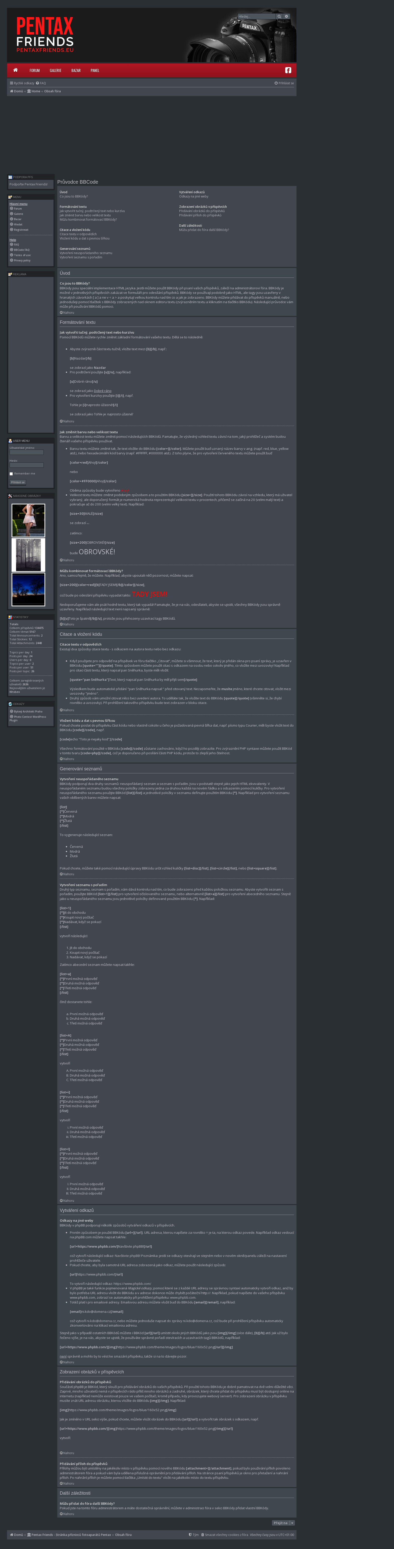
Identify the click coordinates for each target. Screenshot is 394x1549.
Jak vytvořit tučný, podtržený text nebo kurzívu (92, 211)
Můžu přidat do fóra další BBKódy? (204, 230)
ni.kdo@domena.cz (101, 1321)
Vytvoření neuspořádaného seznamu (86, 253)
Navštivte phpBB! (127, 1255)
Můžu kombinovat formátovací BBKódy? (88, 219)
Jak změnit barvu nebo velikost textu (85, 215)
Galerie (55, 70)
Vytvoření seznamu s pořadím (81, 257)
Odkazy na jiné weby (193, 196)
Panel (95, 70)
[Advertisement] (152, 134)
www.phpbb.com (182, 1297)
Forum (35, 70)
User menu (19, 440)
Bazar (76, 70)
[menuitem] (40, 83)
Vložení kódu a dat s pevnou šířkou (85, 238)
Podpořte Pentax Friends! (28, 184)
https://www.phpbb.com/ (132, 1283)
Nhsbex (15, 692)
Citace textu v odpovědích (78, 234)
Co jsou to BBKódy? (74, 196)
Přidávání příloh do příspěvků (200, 215)
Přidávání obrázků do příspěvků (202, 211)
